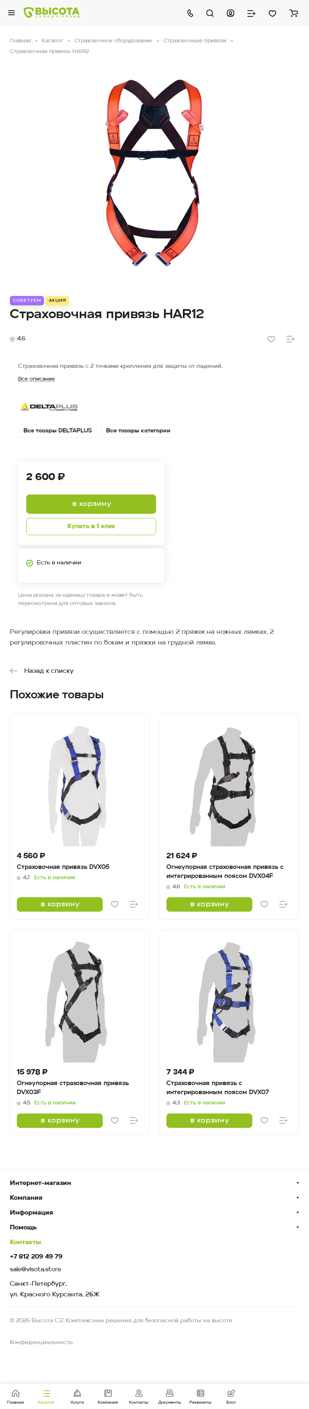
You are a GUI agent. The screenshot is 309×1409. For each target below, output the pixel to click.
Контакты (25, 1242)
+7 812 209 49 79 (36, 1257)
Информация (31, 1213)
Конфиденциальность (41, 1343)
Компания (26, 1198)
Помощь (23, 1227)
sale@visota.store (35, 1270)
